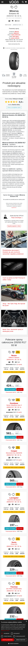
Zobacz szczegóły (10, 389)
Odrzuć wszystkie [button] (20, 639)
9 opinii (19, 460)
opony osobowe (15, 38)
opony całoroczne (15, 34)
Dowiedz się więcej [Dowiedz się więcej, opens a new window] (5, 630)
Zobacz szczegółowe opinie (14, 107)
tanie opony (16, 36)
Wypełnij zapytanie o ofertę (14, 226)
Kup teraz (19, 389)
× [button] (26, 621)
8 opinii (19, 412)
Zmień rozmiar (8, 24)
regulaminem (13, 207)
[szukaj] (23, 2)
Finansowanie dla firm (11, 392)
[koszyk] (26, 2)
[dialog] (14, 633)
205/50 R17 (16, 33)
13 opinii (19, 364)
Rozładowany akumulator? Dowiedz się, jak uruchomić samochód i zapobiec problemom (13, 252)
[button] (14, 643)
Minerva (17, 31)
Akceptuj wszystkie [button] (7, 639)
